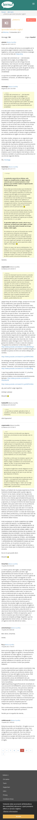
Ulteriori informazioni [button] (10, 811)
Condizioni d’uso (8, 799)
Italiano (6, 775)
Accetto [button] (18, 816)
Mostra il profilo (11, 42)
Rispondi (31, 20)
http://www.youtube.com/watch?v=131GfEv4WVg (17, 347)
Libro (4, 791)
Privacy (5, 795)
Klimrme (5, 32)
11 (26, 750)
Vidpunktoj (19, 54)
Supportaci (6, 787)
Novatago (7, 160)
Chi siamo (6, 779)
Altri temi (11, 12)
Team (5, 783)
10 (22, 750)
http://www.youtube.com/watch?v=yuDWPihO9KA (17, 357)
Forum (3, 12)
